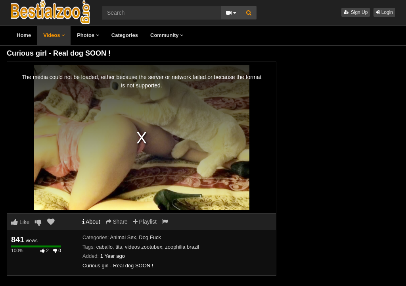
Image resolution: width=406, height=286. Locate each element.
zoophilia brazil (182, 247)
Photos (88, 35)
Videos (54, 35)
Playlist (145, 221)
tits (118, 247)
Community (166, 35)
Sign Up (356, 12)
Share (117, 221)
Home (24, 35)
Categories (124, 35)
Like (20, 222)
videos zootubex (143, 247)
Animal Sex (123, 237)
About (91, 221)
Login (384, 12)
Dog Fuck (150, 237)
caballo (104, 247)
